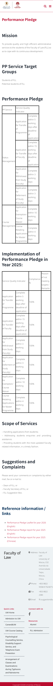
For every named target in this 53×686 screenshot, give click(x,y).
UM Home (9, 612)
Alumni (33, 624)
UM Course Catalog (13, 630)
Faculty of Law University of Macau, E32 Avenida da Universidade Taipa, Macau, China (44, 565)
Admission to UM (12, 618)
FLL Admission (36, 630)
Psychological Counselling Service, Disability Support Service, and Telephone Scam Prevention (14, 645)
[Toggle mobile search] (45, 6)
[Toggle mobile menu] (50, 6)
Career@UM (10, 624)
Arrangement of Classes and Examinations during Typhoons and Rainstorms (12, 666)
